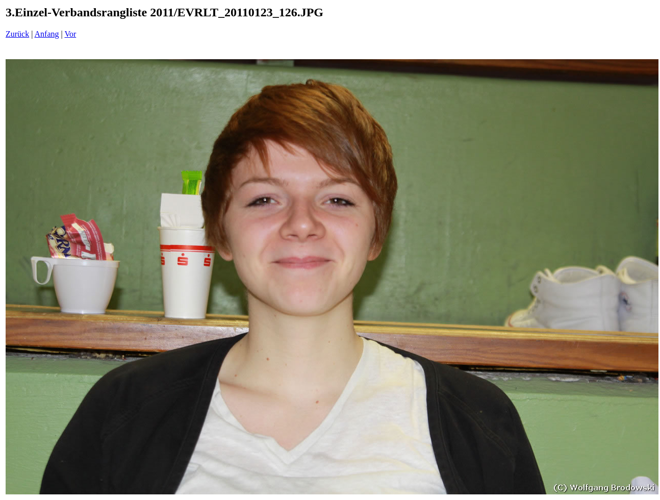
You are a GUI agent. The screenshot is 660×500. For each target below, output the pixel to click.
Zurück (17, 34)
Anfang (47, 34)
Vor (70, 34)
